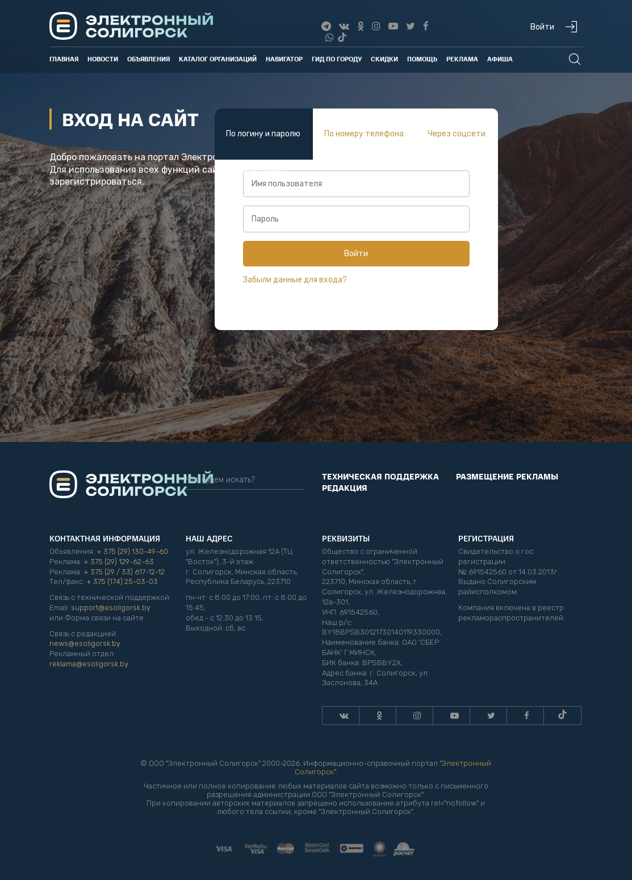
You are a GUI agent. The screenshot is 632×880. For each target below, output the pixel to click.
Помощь (422, 59)
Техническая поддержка (380, 476)
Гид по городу (337, 59)
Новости (102, 59)
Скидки (384, 59)
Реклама (462, 59)
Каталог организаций (218, 59)
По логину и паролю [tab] (263, 134)
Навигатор (284, 59)
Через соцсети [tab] (456, 134)
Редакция (344, 487)
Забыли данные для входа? (295, 280)
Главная (63, 59)
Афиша (500, 59)
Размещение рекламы (507, 476)
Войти (356, 253)
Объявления (148, 59)
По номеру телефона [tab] (364, 134)
